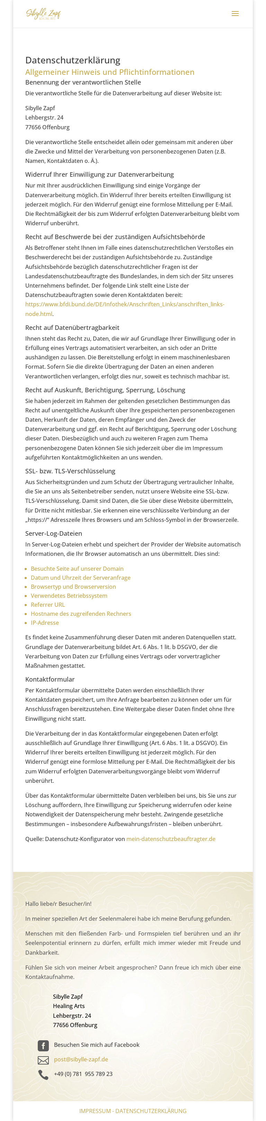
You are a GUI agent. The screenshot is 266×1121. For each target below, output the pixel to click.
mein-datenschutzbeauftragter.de (170, 839)
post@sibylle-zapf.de (81, 1059)
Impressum (95, 1111)
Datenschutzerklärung (151, 1111)
